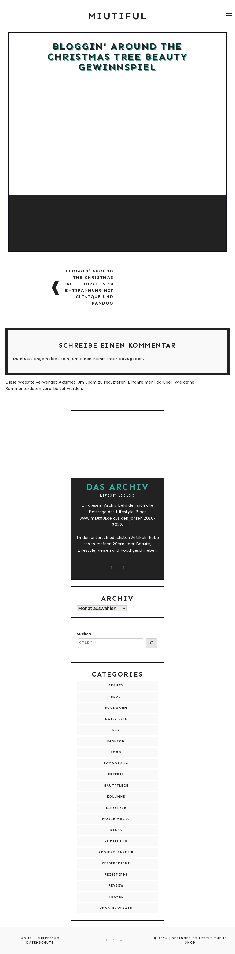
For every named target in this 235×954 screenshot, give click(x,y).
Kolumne (116, 796)
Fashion (116, 741)
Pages (116, 830)
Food (116, 752)
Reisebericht (116, 863)
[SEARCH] (151, 643)
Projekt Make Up (116, 852)
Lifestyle (116, 808)
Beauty (116, 685)
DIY (116, 730)
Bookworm (116, 707)
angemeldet (47, 358)
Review (116, 885)
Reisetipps (116, 874)
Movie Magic (116, 819)
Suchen (84, 633)
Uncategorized (116, 908)
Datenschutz (40, 942)
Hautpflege (116, 785)
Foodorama (116, 763)
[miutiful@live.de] (123, 568)
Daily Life (116, 719)
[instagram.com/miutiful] (111, 568)
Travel (116, 897)
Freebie (116, 774)
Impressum (48, 938)
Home (26, 938)
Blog (116, 696)
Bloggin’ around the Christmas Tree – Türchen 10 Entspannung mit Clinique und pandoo (88, 287)
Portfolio (116, 841)
